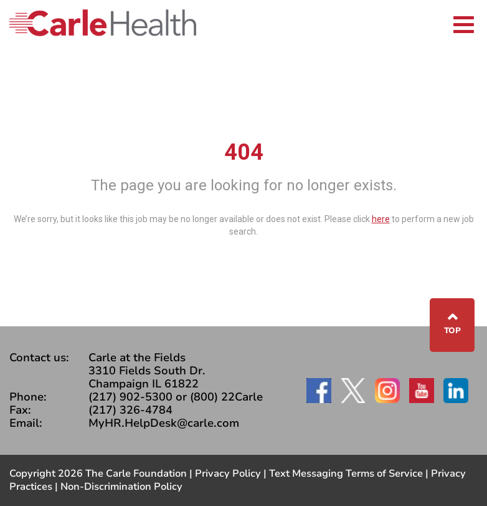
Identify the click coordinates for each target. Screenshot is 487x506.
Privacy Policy (228, 473)
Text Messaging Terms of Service (346, 473)
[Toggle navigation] (464, 22)
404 (243, 152)
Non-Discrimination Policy (121, 487)
